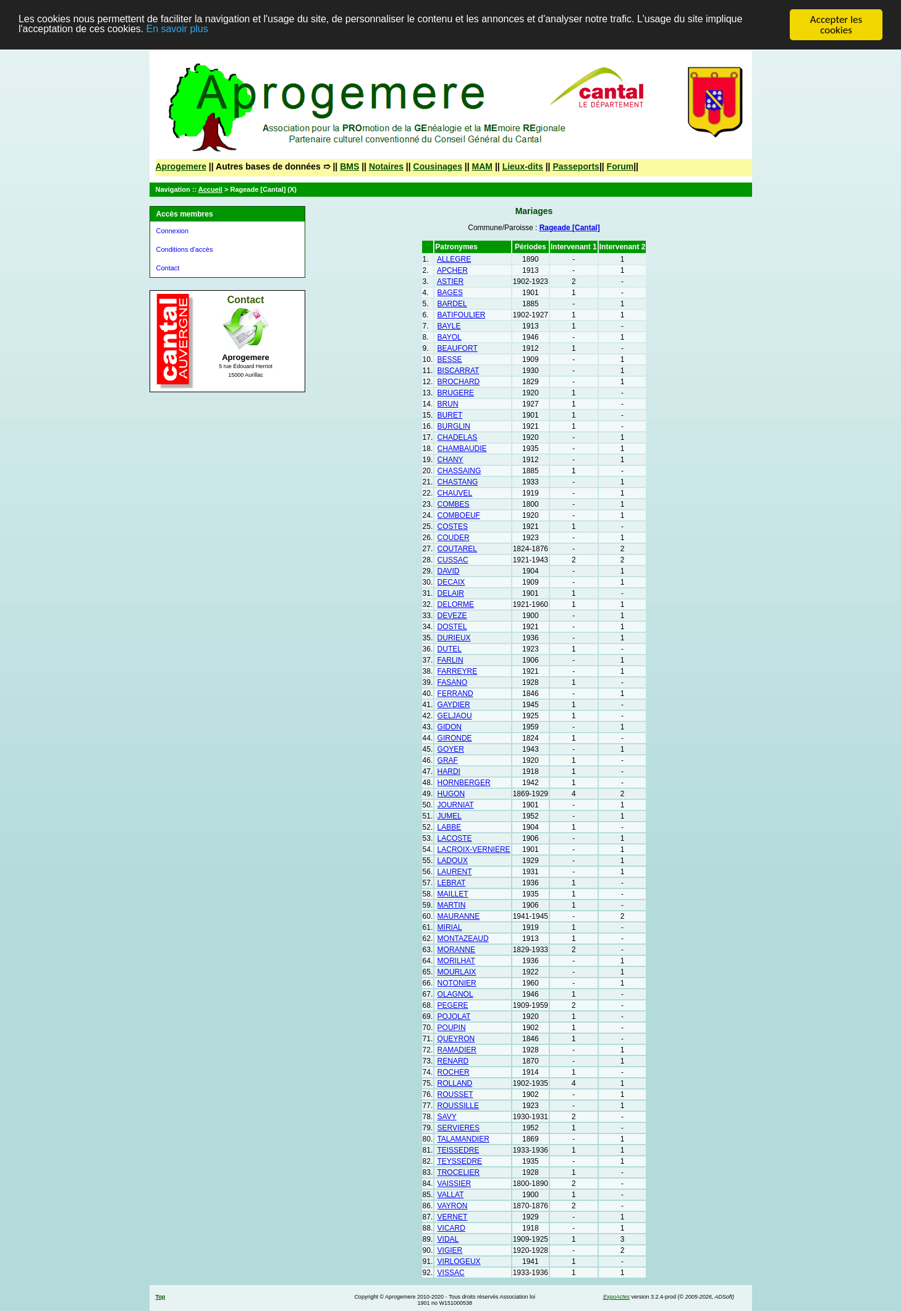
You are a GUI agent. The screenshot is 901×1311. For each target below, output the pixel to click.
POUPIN (452, 1027)
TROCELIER (458, 1172)
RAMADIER (457, 1050)
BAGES (450, 292)
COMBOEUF (459, 515)
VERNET (453, 1217)
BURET (450, 415)
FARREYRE (458, 671)
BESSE (450, 359)
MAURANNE (459, 916)
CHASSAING (459, 470)
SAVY (447, 1116)
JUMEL (450, 816)
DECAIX (451, 582)
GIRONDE (455, 738)
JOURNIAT (456, 805)
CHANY (450, 459)
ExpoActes (616, 1297)
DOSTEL (452, 626)
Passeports (575, 166)
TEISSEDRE (458, 1150)
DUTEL (450, 649)
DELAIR (451, 593)
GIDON (450, 727)
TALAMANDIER (463, 1139)
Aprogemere (181, 166)
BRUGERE (456, 393)
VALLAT (451, 1194)
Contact (168, 268)
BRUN (448, 404)
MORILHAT (456, 960)
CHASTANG (458, 482)
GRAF (448, 760)
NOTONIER (457, 983)
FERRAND (455, 693)
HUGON (451, 793)
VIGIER (450, 1250)
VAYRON (453, 1205)
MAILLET (453, 894)
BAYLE (449, 326)
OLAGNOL (455, 994)
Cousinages (437, 166)
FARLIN (450, 660)
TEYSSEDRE (459, 1161)
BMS (349, 166)
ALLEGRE (454, 259)
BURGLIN (454, 426)
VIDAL (448, 1239)
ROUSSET (455, 1094)
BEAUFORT (458, 348)
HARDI (449, 771)
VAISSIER (454, 1183)
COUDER (454, 537)
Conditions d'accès (184, 249)
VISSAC (451, 1272)
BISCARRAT (459, 370)
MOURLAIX (457, 972)
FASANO (453, 682)
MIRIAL (450, 927)
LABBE (450, 827)
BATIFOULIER (462, 315)
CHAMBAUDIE (462, 448)
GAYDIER (454, 704)
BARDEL (452, 303)
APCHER (452, 270)
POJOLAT (454, 1016)
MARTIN (452, 905)
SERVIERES (459, 1128)
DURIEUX (454, 638)
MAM (482, 166)
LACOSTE (455, 838)
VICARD (451, 1228)
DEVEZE (452, 615)
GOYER (451, 749)
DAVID (449, 571)
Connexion (172, 230)
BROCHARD (459, 381)
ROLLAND (455, 1083)
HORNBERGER (464, 782)
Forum (620, 166)
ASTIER (450, 281)
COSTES (453, 526)
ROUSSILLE (458, 1105)
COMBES (454, 504)
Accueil (210, 189)
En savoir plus (230, 31)
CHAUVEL (455, 493)
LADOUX (453, 860)
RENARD (453, 1061)
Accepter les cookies (836, 25)
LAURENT (455, 871)
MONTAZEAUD (463, 938)
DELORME (456, 604)
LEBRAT (452, 883)
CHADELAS (458, 437)
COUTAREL (457, 548)
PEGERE (453, 1005)
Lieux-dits (522, 166)
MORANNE (456, 949)
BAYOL (450, 337)
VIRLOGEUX (459, 1261)
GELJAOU (455, 715)
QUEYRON (456, 1038)
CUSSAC (453, 560)
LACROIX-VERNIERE (474, 849)
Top (161, 1297)
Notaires (386, 166)
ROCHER (454, 1072)
